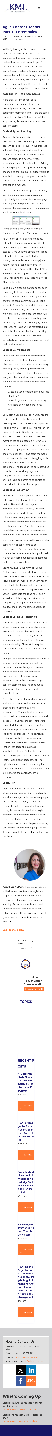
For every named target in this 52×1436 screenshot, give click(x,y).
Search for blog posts (25, 942)
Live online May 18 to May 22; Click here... (20, 1409)
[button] (39, 8)
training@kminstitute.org (26, 1357)
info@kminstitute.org (34, 1361)
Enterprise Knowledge (30, 832)
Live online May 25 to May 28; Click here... (20, 1421)
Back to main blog (13, 930)
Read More (26, 1107)
